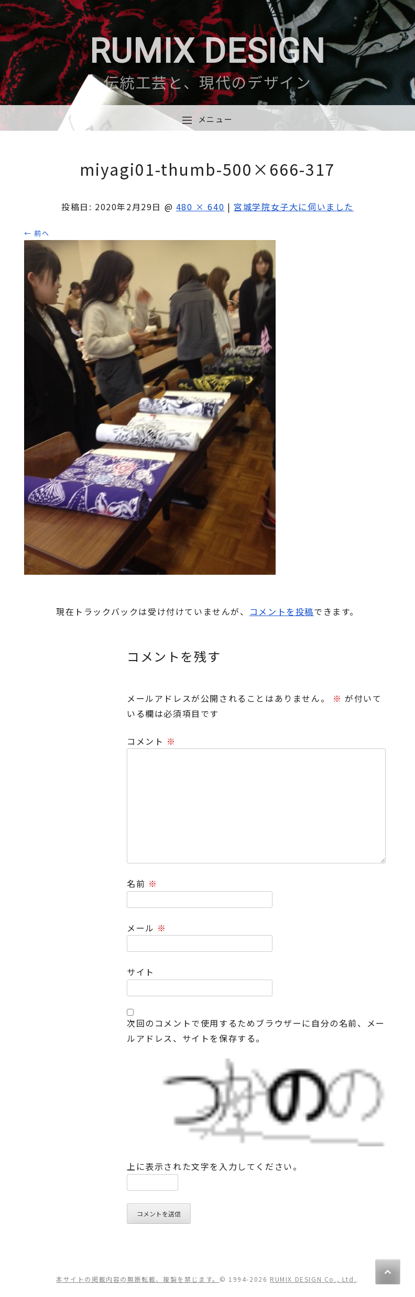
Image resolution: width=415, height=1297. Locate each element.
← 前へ (36, 233)
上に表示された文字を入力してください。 (214, 1166)
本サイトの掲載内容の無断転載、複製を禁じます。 (138, 1279)
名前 (142, 883)
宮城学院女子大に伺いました (294, 206)
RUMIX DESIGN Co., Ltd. (313, 1279)
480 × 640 (200, 206)
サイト (141, 971)
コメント (151, 741)
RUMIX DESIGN (207, 51)
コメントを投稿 (281, 611)
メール (147, 927)
